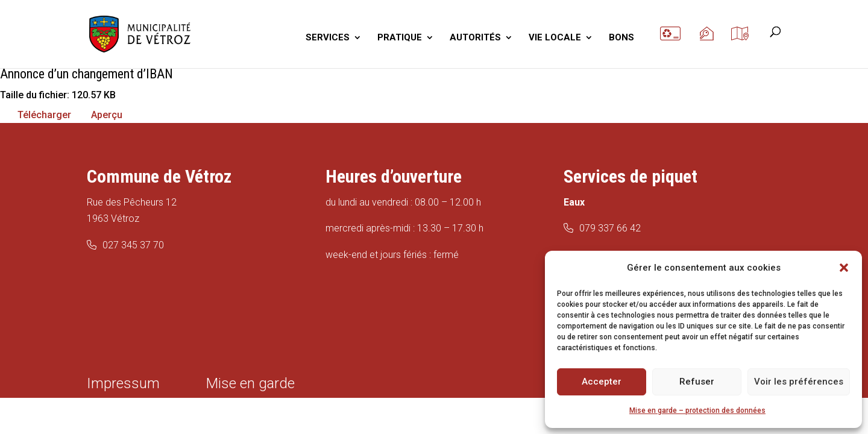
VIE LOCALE (555, 38)
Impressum (123, 383)
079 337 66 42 (610, 228)
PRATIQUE (399, 38)
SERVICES (328, 38)
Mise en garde (250, 383)
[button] (844, 268)
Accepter (601, 381)
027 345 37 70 (133, 245)
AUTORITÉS (475, 38)
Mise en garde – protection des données (697, 410)
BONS (621, 38)
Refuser (696, 381)
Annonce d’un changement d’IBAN (86, 73)
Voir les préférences (798, 381)
